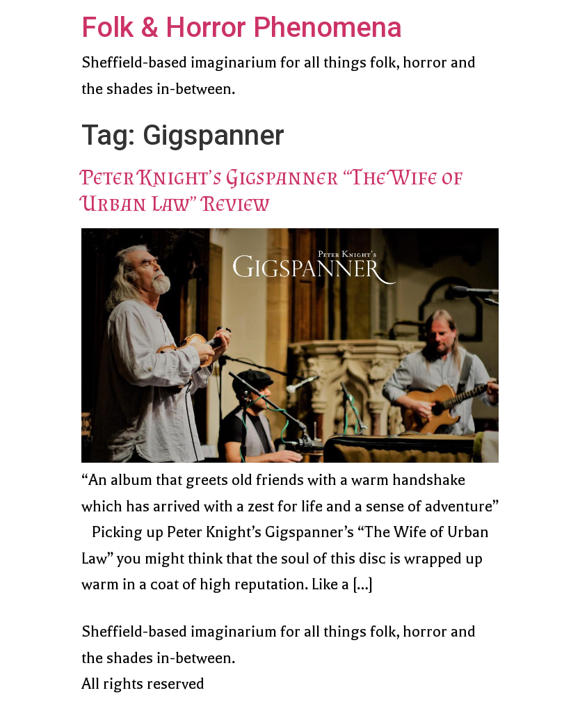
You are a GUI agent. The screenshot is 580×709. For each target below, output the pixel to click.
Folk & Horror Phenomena (241, 27)
